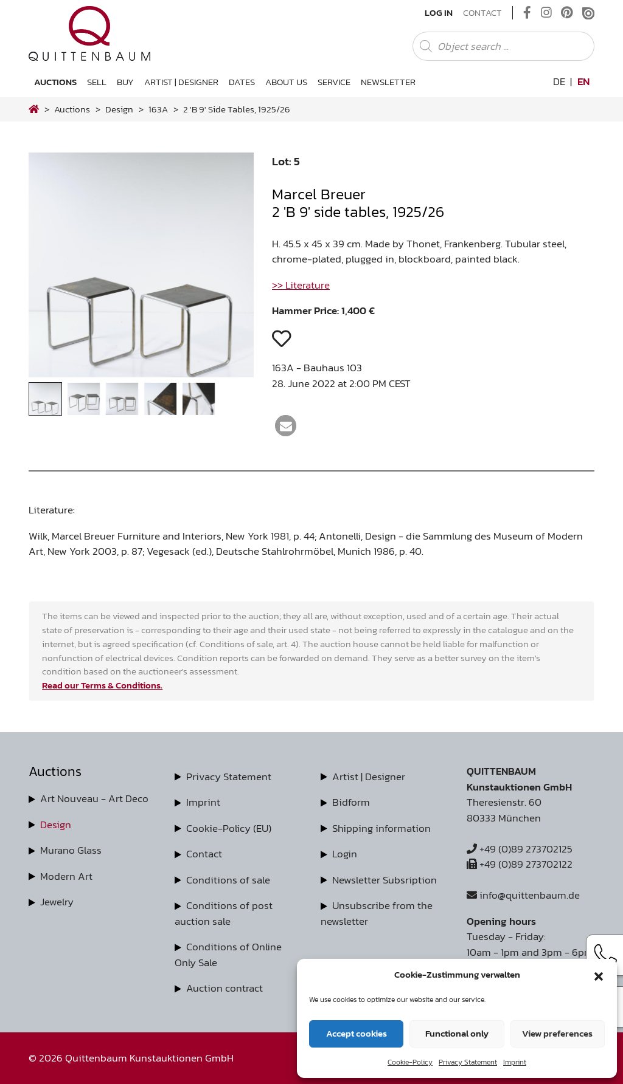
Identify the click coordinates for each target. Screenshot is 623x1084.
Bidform (351, 802)
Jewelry (57, 902)
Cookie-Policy (410, 1062)
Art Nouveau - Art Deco (94, 798)
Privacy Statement (468, 1062)
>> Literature (301, 285)
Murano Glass (71, 850)
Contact (482, 12)
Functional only (457, 1033)
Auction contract (224, 988)
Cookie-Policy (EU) (228, 828)
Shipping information (381, 828)
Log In (439, 12)
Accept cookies (356, 1033)
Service (334, 82)
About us (286, 82)
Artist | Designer (181, 82)
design (119, 109)
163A (158, 109)
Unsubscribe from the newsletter (377, 913)
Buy (125, 82)
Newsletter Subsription (384, 880)
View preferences (557, 1033)
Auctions (55, 82)
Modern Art (66, 876)
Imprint (514, 1062)
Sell (96, 82)
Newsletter (388, 82)
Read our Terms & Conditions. (102, 685)
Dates (242, 82)
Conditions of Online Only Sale (228, 954)
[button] (599, 975)
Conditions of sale (228, 880)
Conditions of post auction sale (224, 913)
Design (55, 824)
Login (344, 854)
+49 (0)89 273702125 (520, 849)
